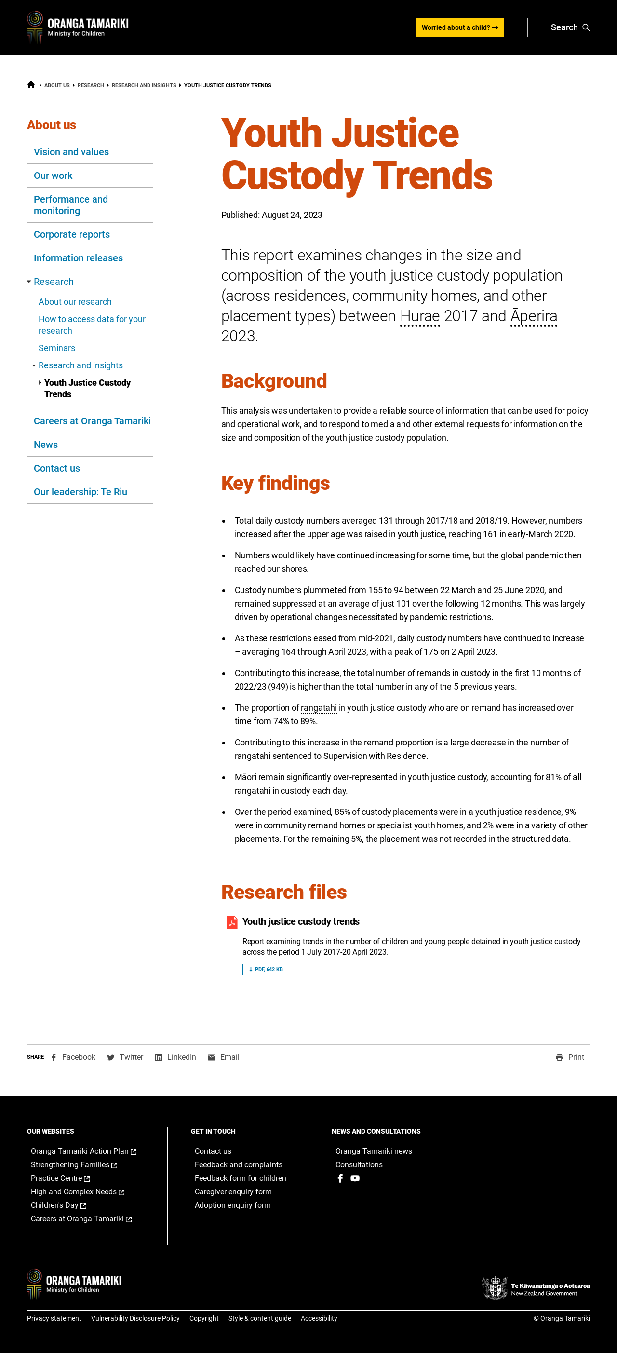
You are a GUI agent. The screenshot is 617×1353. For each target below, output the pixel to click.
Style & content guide (259, 1318)
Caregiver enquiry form (233, 1191)
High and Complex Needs (88, 1192)
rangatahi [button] (318, 708)
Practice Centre (70, 1178)
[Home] (31, 86)
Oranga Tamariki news (373, 1151)
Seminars (57, 348)
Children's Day (69, 1205)
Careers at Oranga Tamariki (92, 421)
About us (57, 85)
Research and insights (144, 85)
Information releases (78, 258)
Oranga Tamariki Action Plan (89, 1151)
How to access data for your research (92, 325)
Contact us (57, 468)
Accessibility (319, 1318)
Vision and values (71, 152)
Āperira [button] (534, 316)
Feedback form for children (240, 1178)
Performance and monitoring (71, 204)
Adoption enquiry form (233, 1205)
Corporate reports (72, 234)
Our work (53, 175)
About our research (75, 302)
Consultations (359, 1164)
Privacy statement (54, 1318)
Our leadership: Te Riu (80, 492)
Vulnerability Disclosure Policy (135, 1318)
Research (91, 85)
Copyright (204, 1318)
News (46, 444)
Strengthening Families (84, 1165)
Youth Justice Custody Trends (84, 388)
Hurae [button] (420, 316)
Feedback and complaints (238, 1164)
